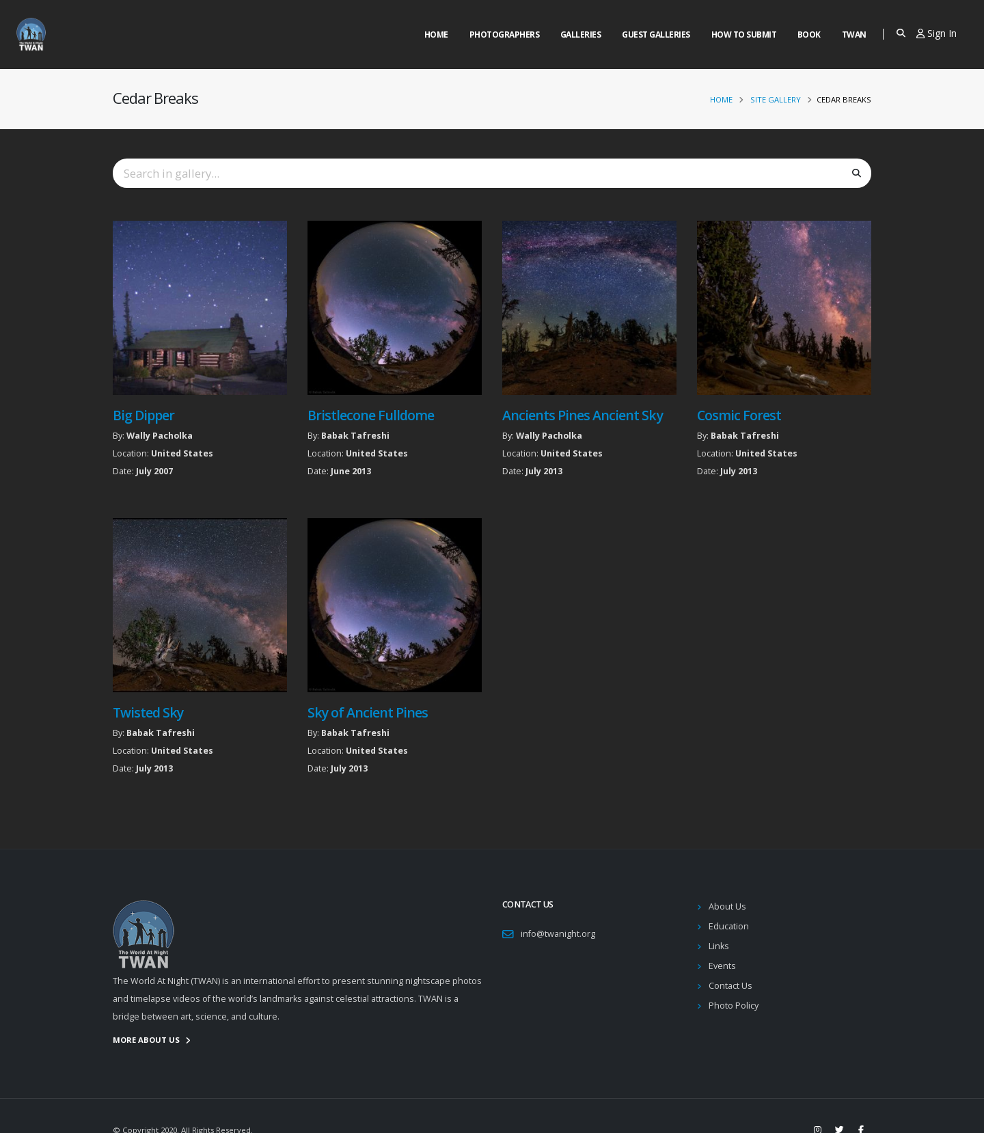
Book (809, 34)
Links (719, 946)
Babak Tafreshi (355, 435)
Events (722, 966)
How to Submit (744, 34)
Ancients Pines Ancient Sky (582, 415)
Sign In (936, 33)
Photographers (504, 34)
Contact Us (730, 986)
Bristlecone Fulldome (371, 415)
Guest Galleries (656, 34)
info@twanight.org (558, 934)
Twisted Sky (148, 712)
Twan (854, 34)
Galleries (580, 34)
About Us (727, 906)
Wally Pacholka (159, 435)
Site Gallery (775, 99)
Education (729, 926)
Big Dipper (143, 415)
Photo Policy (733, 1005)
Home (436, 34)
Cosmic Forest (739, 415)
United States (182, 453)
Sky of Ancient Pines (368, 712)
